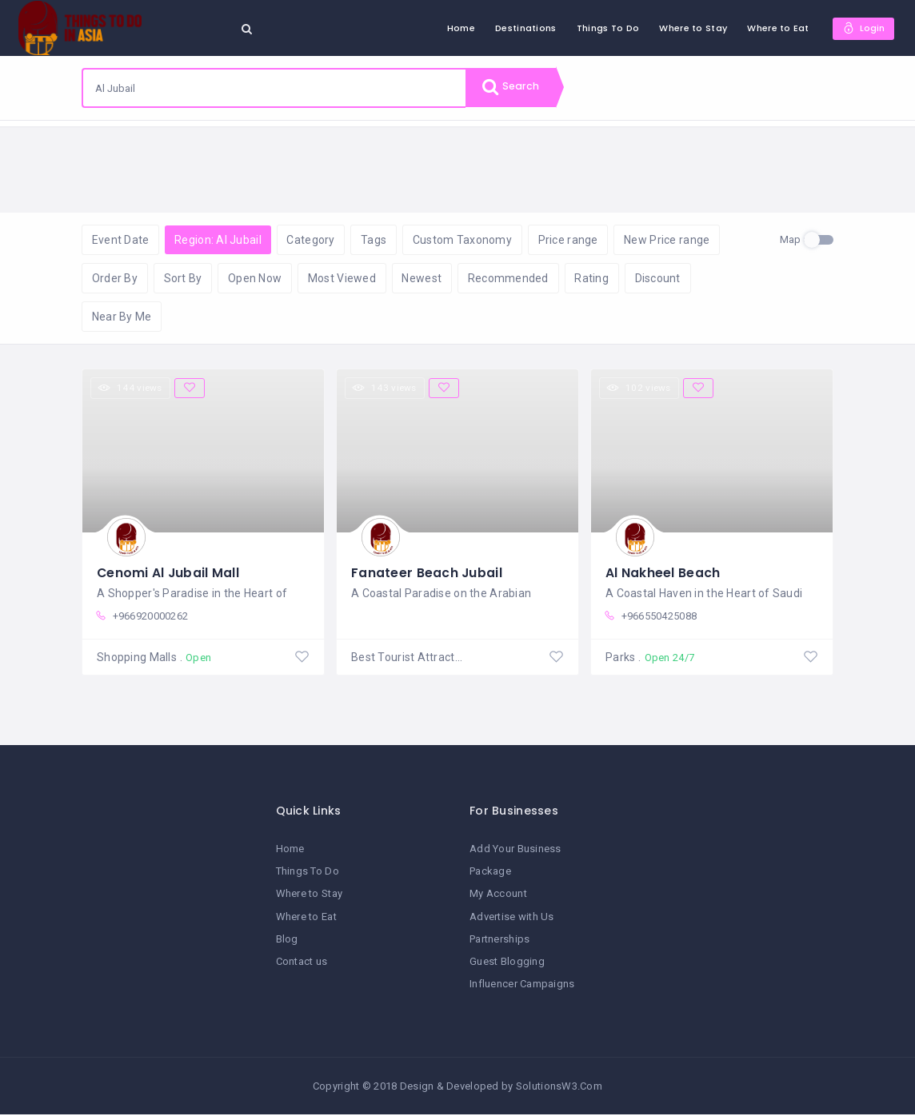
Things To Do (606, 28)
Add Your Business (515, 850)
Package (490, 873)
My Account (498, 896)
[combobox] (274, 88)
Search (513, 88)
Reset (230, 144)
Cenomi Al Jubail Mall (169, 573)
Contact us (302, 963)
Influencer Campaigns (522, 985)
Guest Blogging (507, 963)
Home (459, 28)
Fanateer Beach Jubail (427, 573)
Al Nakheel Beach (662, 573)
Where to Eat (776, 28)
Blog (287, 941)
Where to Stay (691, 28)
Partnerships (499, 941)
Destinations (523, 28)
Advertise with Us (511, 918)
